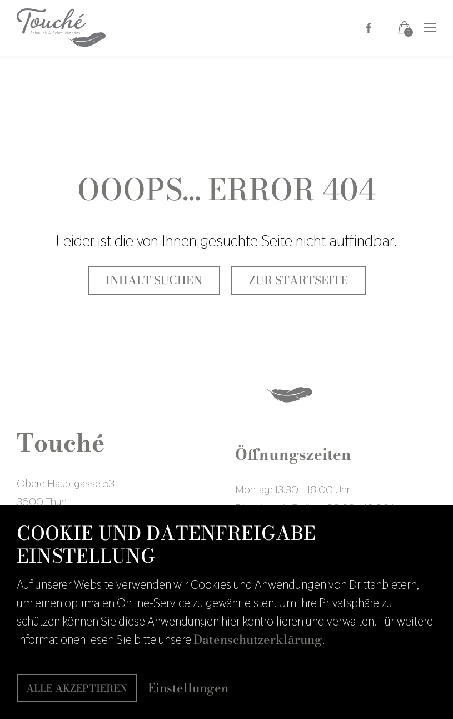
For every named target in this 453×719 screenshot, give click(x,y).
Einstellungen (188, 688)
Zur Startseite (298, 280)
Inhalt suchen (154, 280)
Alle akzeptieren (76, 688)
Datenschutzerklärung (257, 639)
